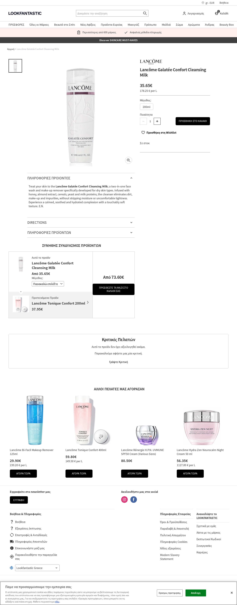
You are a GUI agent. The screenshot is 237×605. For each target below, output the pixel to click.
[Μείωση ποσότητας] (143, 121)
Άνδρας (209, 24)
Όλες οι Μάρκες (39, 24)
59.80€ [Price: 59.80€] (71, 456)
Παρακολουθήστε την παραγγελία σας (33, 557)
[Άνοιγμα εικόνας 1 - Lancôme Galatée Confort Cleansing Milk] (15, 66)
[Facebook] (133, 502)
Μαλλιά (166, 24)
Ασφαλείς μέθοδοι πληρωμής (142, 32)
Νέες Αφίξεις (88, 24)
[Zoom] (128, 160)
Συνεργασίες (204, 546)
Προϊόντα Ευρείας (112, 24)
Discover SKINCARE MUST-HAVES (118, 40)
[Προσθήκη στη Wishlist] (159, 132)
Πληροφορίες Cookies (173, 542)
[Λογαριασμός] (194, 13)
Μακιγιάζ (133, 24)
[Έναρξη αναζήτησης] (145, 13)
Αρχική (10, 49)
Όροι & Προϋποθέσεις (173, 522)
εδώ (57, 601)
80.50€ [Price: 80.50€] (126, 460)
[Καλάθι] (222, 13)
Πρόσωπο (150, 24)
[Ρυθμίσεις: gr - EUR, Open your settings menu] (208, 2)
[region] (118, 593)
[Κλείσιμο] (231, 592)
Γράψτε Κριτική (118, 361)
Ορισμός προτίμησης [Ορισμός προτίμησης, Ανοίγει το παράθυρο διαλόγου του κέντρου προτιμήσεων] (170, 592)
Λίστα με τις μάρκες (208, 532)
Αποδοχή (195, 592)
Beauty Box (227, 24)
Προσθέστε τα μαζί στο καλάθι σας (113, 289)
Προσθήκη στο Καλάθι (193, 121)
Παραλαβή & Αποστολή (174, 528)
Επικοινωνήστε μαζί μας (27, 548)
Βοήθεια (224, 2)
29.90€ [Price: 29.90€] (15, 460)
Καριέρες (202, 552)
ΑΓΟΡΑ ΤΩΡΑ (26, 474)
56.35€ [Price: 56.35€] (182, 460)
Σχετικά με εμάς (206, 526)
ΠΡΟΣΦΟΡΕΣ (16, 24)
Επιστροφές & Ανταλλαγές (28, 535)
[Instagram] (124, 502)
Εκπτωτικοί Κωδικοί (209, 539)
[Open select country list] (37, 568)
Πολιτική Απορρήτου (173, 535)
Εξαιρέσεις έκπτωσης (25, 528)
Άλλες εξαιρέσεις (170, 548)
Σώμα (179, 24)
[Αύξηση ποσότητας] (157, 121)
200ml (146, 107)
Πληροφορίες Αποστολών (28, 541)
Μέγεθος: (145, 100)
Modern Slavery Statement (169, 557)
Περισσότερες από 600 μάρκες (95, 32)
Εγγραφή (18, 500)
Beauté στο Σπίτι (64, 24)
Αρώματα (194, 24)
